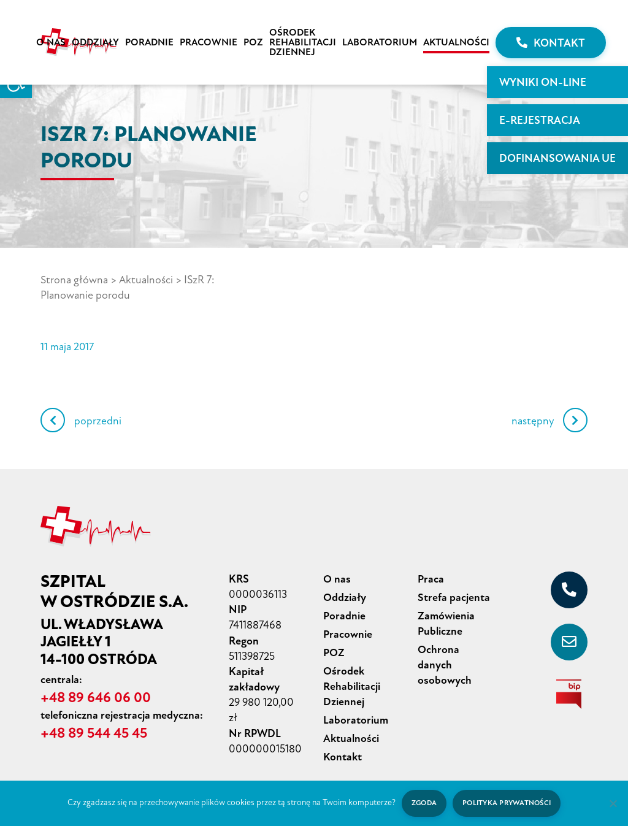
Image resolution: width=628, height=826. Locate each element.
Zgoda (423, 803)
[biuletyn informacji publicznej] (569, 693)
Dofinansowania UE (557, 158)
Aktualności (456, 42)
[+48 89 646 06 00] (569, 588)
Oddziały (95, 42)
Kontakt (550, 43)
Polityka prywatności (507, 803)
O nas (51, 42)
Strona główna (74, 279)
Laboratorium (379, 42)
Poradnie (149, 42)
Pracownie (208, 42)
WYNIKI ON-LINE (542, 82)
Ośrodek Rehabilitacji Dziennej (302, 42)
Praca (431, 577)
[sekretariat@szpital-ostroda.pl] (569, 640)
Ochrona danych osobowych (445, 660)
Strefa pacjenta (454, 595)
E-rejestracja (539, 120)
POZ (253, 42)
